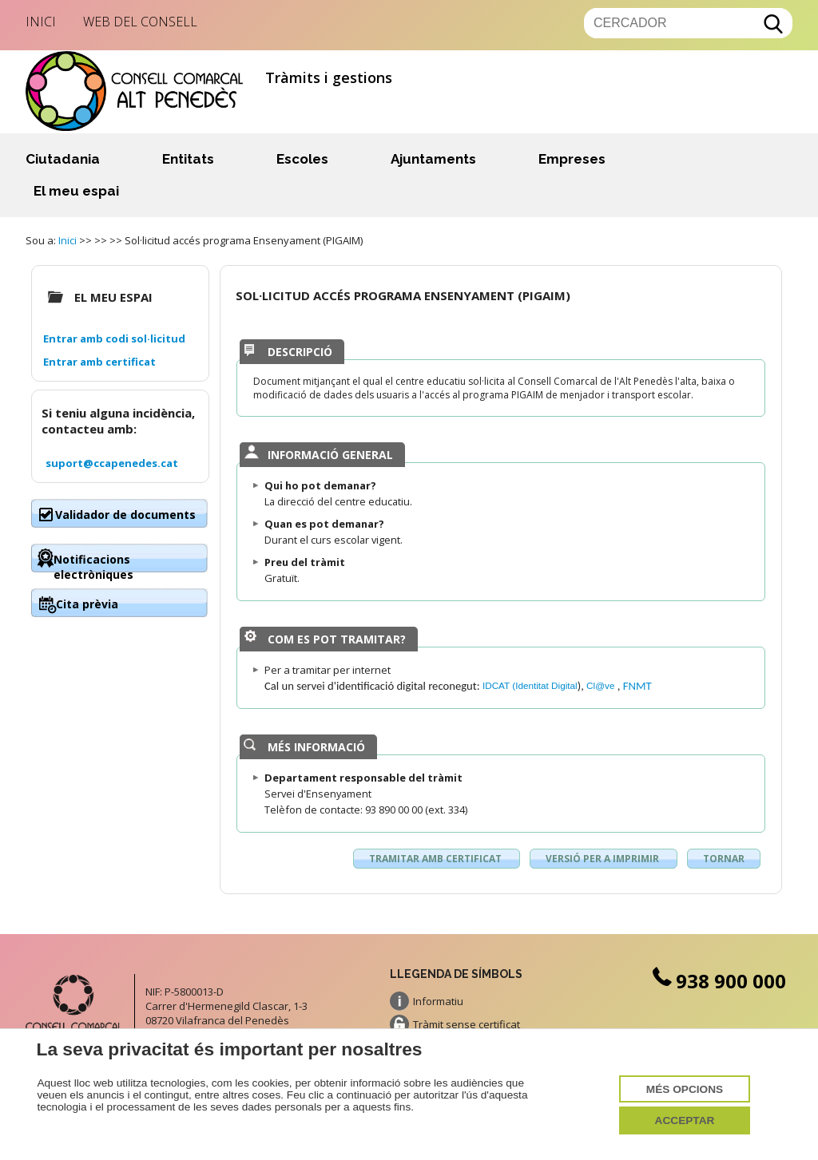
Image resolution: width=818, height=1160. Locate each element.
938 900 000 (717, 981)
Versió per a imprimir (603, 858)
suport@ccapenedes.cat (112, 463)
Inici (41, 21)
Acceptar (685, 1120)
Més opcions (684, 1089)
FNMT (637, 686)
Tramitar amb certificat (436, 858)
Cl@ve (601, 685)
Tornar (724, 858)
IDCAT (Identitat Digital (530, 685)
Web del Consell (140, 21)
